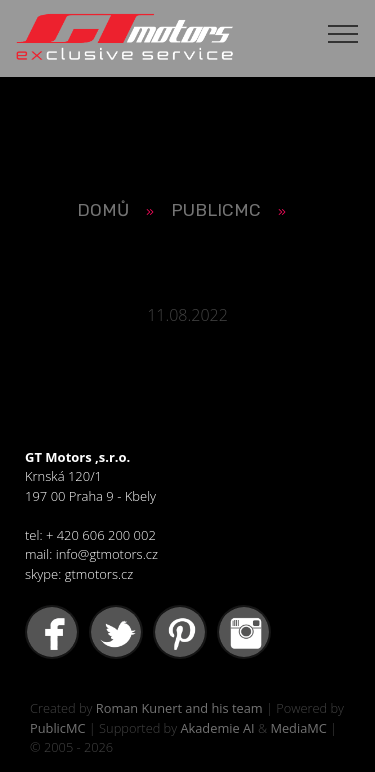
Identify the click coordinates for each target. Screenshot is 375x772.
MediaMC (298, 728)
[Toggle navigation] (343, 33)
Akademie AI (217, 728)
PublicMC (58, 728)
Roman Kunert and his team (179, 708)
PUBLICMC (216, 210)
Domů (103, 210)
